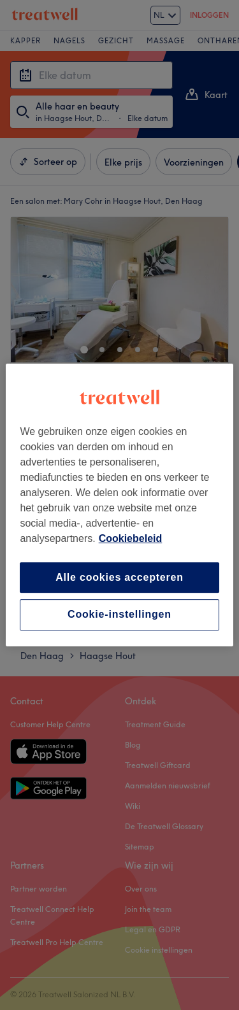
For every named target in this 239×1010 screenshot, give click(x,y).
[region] (119, 505)
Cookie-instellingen (119, 614)
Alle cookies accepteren (119, 577)
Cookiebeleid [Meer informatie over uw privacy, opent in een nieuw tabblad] (131, 538)
